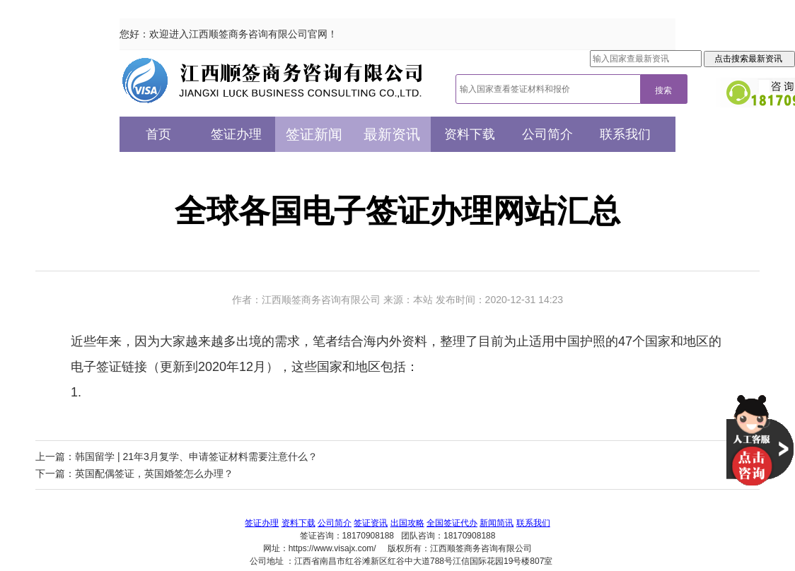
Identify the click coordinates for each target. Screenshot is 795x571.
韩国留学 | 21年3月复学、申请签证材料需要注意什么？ (196, 456)
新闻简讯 (496, 523)
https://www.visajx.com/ (332, 548)
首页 (158, 134)
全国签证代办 (451, 523)
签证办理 (236, 134)
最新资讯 (392, 134)
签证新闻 (314, 134)
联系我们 (625, 134)
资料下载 (469, 134)
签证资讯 (371, 523)
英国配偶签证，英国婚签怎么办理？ (154, 473)
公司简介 (547, 134)
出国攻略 (407, 523)
